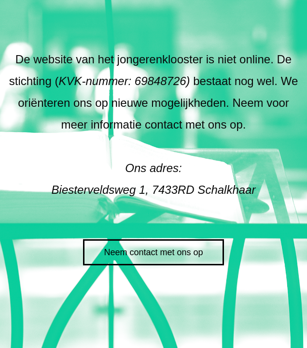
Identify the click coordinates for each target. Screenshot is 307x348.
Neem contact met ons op (153, 252)
